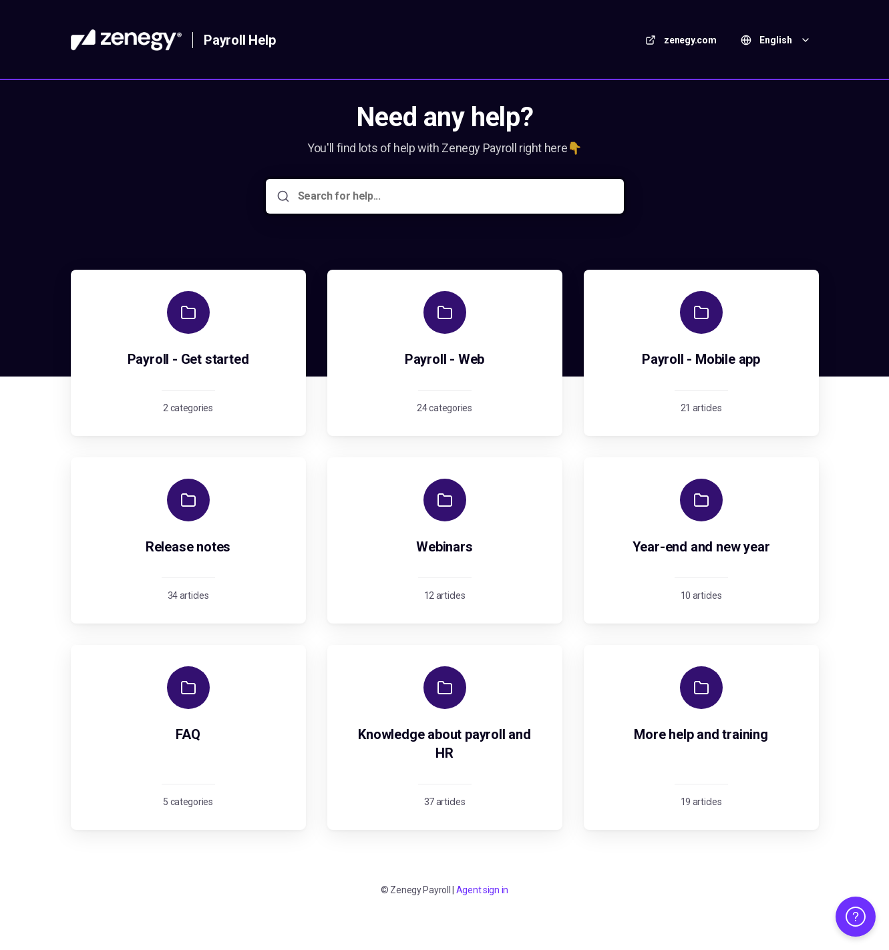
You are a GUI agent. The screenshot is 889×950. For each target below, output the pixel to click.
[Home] (126, 40)
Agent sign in (482, 890)
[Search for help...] (454, 196)
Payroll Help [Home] (240, 40)
